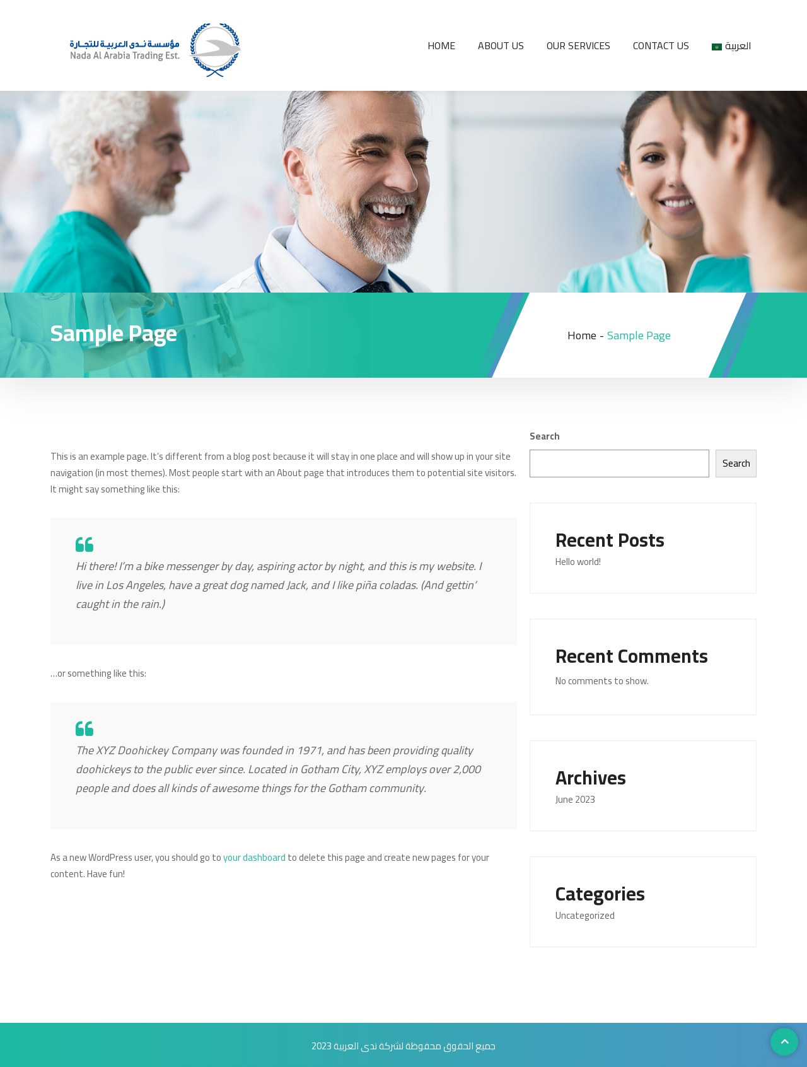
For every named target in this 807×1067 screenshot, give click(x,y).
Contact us (661, 45)
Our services (578, 45)
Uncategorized (585, 915)
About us (501, 45)
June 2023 (575, 799)
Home (441, 45)
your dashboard (254, 857)
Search (545, 436)
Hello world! (578, 561)
